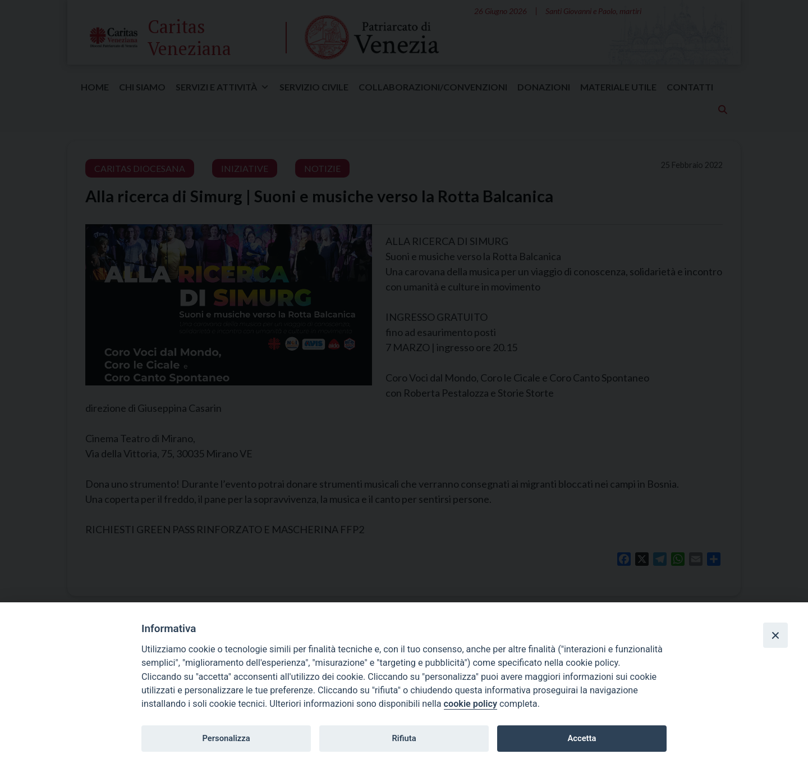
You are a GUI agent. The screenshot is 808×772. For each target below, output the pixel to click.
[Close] (775, 635)
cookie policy (470, 703)
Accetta (581, 738)
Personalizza (226, 738)
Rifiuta (404, 738)
